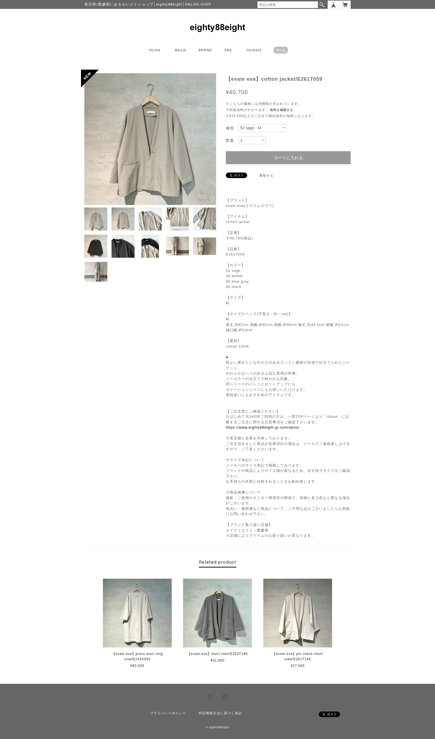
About (181, 50)
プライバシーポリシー (168, 713)
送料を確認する (281, 110)
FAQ (228, 50)
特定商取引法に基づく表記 (220, 713)
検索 (322, 4)
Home (154, 50)
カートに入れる (288, 157)
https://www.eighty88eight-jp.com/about (262, 427)
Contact (253, 50)
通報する (266, 176)
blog (280, 50)
